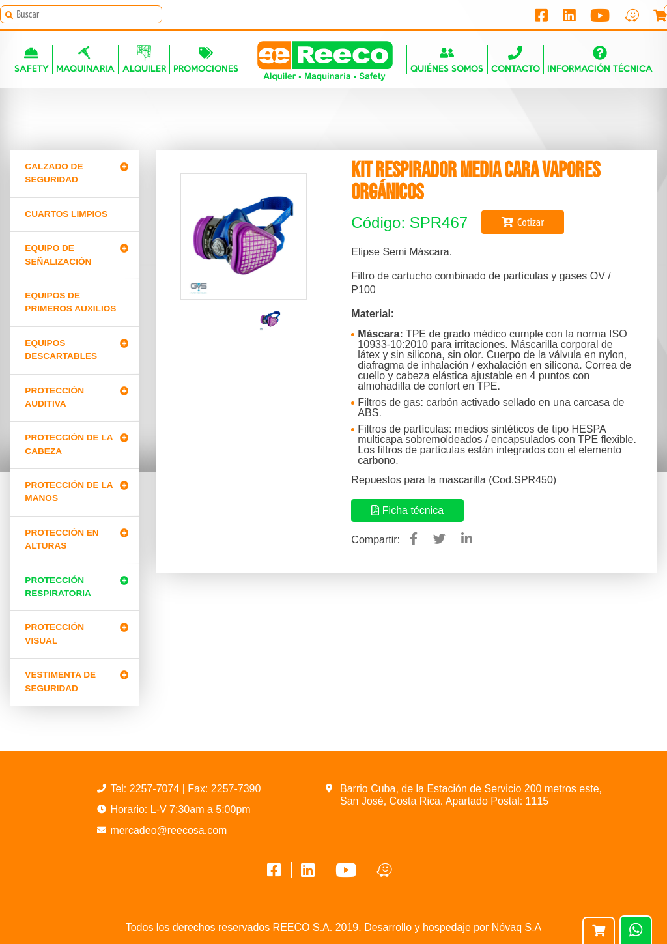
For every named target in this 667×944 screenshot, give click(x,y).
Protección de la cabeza (69, 444)
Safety (31, 59)
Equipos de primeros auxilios (70, 302)
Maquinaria (85, 59)
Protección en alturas (61, 539)
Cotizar (523, 222)
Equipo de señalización (58, 254)
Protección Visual (54, 633)
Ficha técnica (407, 510)
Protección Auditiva (54, 397)
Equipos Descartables (61, 349)
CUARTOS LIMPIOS (66, 214)
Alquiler (144, 59)
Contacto (515, 59)
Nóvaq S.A (516, 927)
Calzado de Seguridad (54, 173)
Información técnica (600, 59)
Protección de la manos (69, 491)
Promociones (205, 59)
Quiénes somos (446, 59)
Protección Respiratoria (58, 586)
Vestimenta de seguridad (60, 681)
